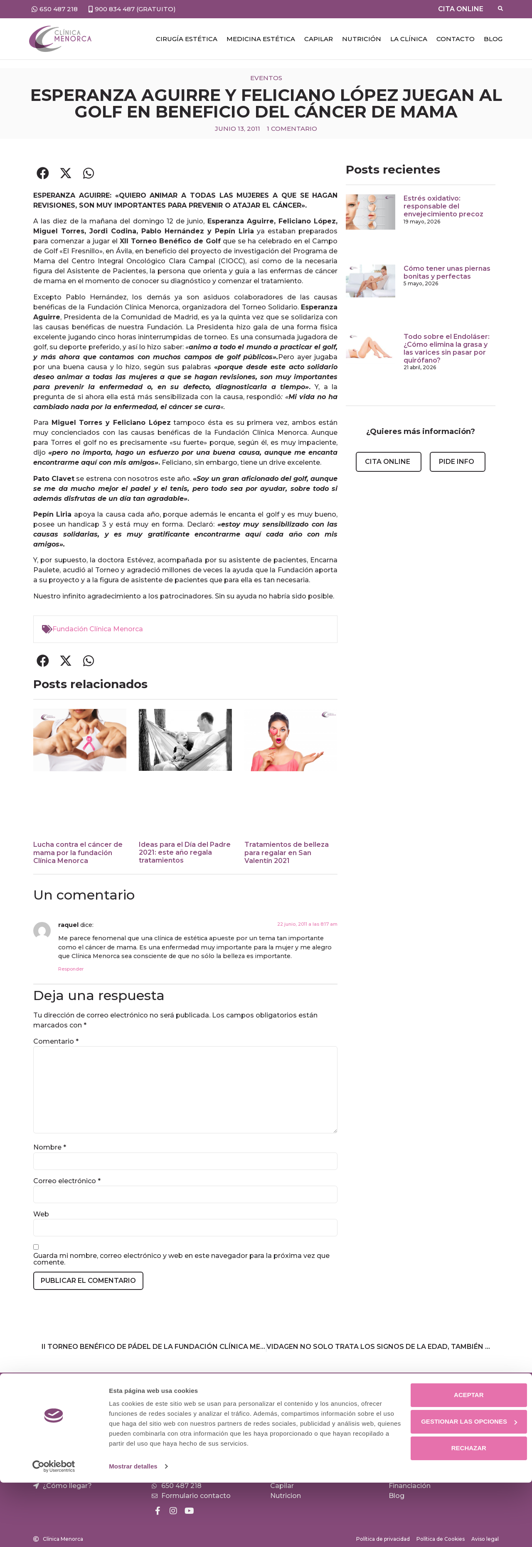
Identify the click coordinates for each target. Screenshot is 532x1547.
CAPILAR (318, 39)
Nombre (49, 1147)
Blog (493, 39)
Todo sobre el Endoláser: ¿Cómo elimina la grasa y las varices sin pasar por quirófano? (447, 349)
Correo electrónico (67, 1181)
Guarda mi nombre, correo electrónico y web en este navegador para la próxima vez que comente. (181, 1259)
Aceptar (462, 1459)
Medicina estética (261, 39)
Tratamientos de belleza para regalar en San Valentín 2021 (286, 852)
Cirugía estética (186, 39)
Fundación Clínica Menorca (97, 629)
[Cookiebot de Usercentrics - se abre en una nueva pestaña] (53, 1531)
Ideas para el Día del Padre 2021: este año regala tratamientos (185, 852)
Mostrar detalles (133, 1530)
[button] (42, 173)
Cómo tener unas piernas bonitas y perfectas (447, 272)
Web (41, 1214)
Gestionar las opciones (463, 1485)
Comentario (56, 1041)
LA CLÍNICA (408, 39)
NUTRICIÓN (361, 39)
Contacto (455, 39)
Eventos (266, 78)
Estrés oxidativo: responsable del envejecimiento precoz (443, 206)
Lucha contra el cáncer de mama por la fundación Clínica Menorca (78, 852)
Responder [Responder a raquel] (71, 969)
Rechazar (462, 1512)
